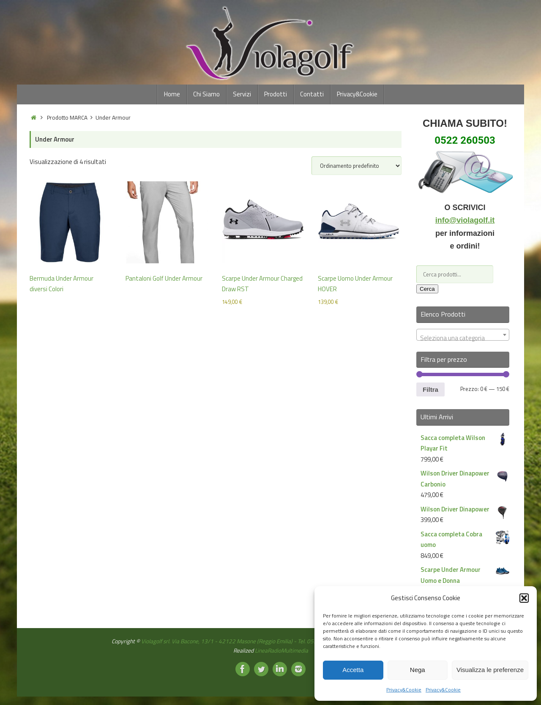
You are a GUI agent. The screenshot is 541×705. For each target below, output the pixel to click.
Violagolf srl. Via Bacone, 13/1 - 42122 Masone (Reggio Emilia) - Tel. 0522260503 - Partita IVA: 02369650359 (276, 641)
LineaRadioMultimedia (281, 650)
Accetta (352, 669)
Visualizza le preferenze (490, 669)
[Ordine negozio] (356, 165)
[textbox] (463, 338)
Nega (417, 669)
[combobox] (462, 335)
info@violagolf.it (465, 220)
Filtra (430, 389)
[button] (524, 598)
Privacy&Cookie (403, 690)
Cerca (427, 289)
